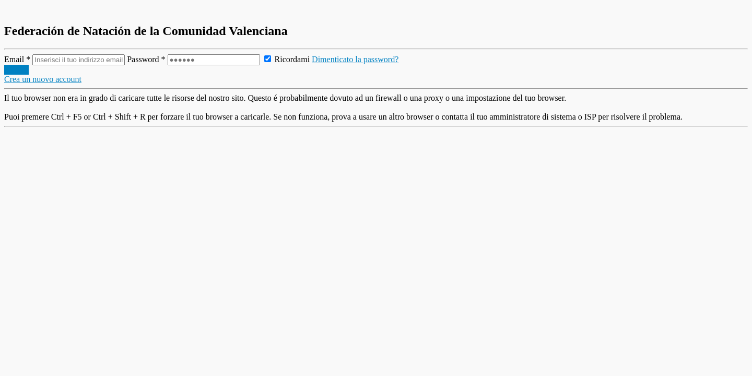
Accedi (16, 69)
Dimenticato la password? (355, 59)
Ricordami (287, 59)
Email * (65, 59)
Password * (194, 59)
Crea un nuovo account (42, 79)
